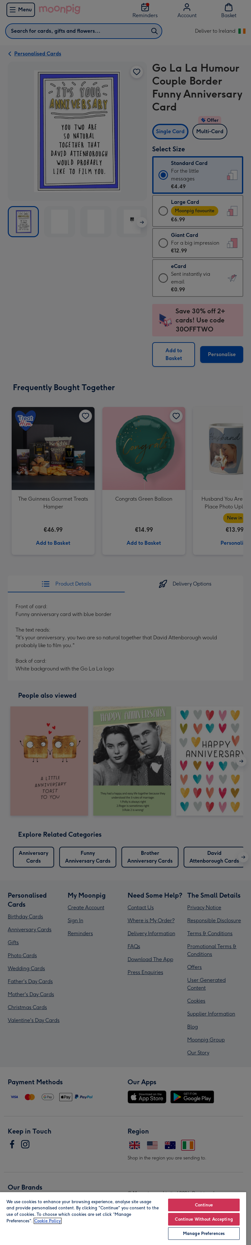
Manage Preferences (204, 1233)
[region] (123, 1218)
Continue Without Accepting (204, 1219)
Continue (204, 1205)
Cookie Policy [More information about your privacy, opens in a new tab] (47, 1220)
